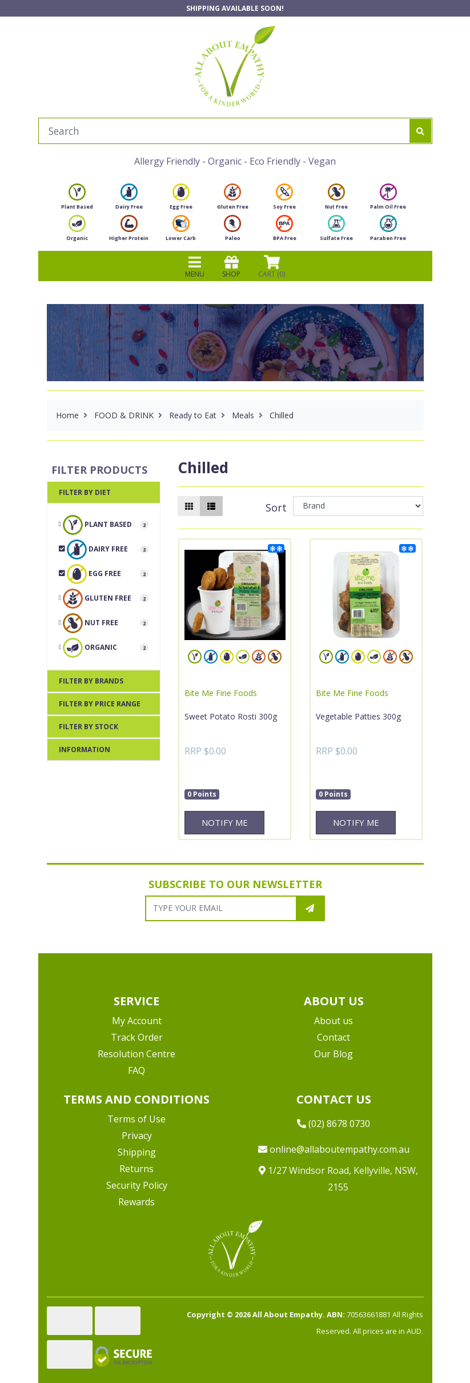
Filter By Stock (88, 727)
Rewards (136, 1202)
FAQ (136, 1070)
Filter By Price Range (99, 704)
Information (84, 749)
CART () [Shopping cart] (271, 266)
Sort (276, 507)
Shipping (137, 1152)
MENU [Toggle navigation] (194, 266)
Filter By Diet (85, 492)
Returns (136, 1168)
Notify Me (225, 822)
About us (333, 1020)
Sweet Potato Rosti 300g (230, 716)
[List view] (211, 506)
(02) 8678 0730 (333, 1123)
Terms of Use (136, 1119)
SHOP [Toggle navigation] (231, 266)
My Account (137, 1020)
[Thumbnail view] (189, 506)
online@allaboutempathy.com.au (333, 1149)
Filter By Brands (91, 681)
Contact (333, 1037)
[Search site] (420, 130)
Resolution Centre (136, 1054)
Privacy (137, 1135)
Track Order (137, 1037)
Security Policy (136, 1185)
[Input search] (224, 130)
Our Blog (333, 1054)
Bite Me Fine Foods (220, 692)
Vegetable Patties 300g (358, 716)
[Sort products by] (358, 506)
